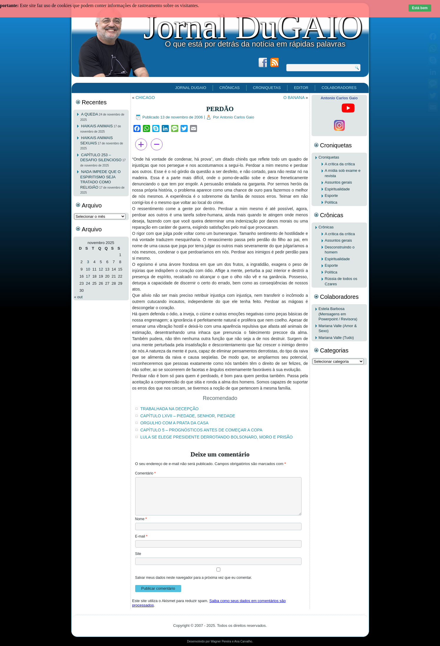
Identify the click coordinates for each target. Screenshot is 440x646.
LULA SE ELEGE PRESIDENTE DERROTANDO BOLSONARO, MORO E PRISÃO (216, 437)
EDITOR (301, 87)
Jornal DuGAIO (252, 27)
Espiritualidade (337, 189)
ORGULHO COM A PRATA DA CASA (174, 423)
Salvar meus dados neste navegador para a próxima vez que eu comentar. (193, 578)
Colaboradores (339, 87)
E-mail (141, 536)
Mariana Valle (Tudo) (336, 337)
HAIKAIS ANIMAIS (97, 126)
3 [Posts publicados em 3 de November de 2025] (88, 262)
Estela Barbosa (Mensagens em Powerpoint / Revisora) (338, 313)
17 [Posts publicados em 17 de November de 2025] (88, 276)
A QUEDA (89, 114)
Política (331, 202)
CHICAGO (145, 97)
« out (78, 297)
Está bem (420, 8)
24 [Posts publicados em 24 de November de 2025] (88, 283)
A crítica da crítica (340, 164)
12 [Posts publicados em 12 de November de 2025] (101, 269)
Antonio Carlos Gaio (237, 117)
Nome (141, 519)
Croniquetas (267, 87)
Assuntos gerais (338, 182)
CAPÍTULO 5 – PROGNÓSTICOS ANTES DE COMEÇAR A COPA (201, 430)
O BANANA (294, 97)
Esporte (331, 195)
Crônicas (229, 87)
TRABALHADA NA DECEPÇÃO (169, 408)
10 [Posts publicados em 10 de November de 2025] (88, 269)
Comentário (145, 473)
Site (138, 554)
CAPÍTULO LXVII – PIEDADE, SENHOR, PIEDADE (187, 415)
